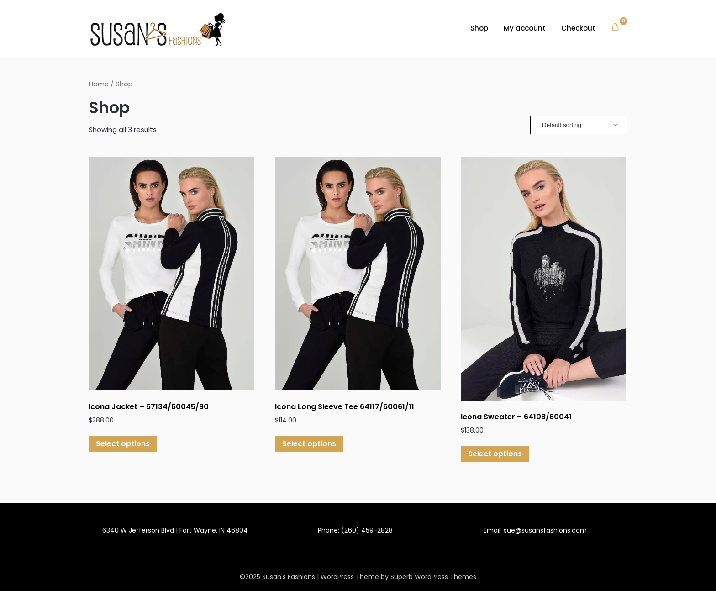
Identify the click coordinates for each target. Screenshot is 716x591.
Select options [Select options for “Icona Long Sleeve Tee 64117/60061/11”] (309, 443)
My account (525, 28)
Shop (479, 28)
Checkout (578, 28)
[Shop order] (578, 125)
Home (99, 84)
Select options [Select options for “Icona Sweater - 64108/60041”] (495, 454)
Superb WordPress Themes (433, 576)
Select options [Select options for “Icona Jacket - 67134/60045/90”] (123, 443)
